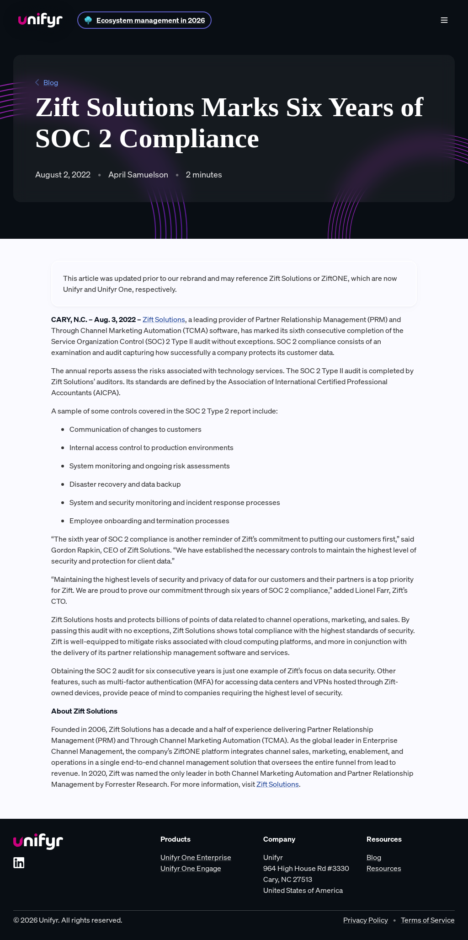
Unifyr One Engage (190, 868)
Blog (46, 82)
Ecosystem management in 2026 (150, 20)
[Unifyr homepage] (38, 841)
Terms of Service (428, 920)
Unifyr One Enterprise (195, 857)
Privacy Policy (365, 920)
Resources (384, 868)
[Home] (40, 20)
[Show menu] (444, 20)
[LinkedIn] (18, 862)
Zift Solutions (164, 319)
